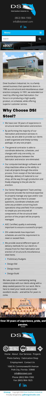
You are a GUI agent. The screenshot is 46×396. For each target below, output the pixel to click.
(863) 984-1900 (23, 18)
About (15, 353)
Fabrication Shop (30, 357)
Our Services (25, 353)
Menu (23, 32)
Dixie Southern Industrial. (33, 392)
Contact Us (29, 361)
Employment (16, 361)
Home (7, 353)
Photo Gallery (13, 357)
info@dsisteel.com (23, 21)
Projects (37, 353)
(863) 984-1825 (25, 379)
